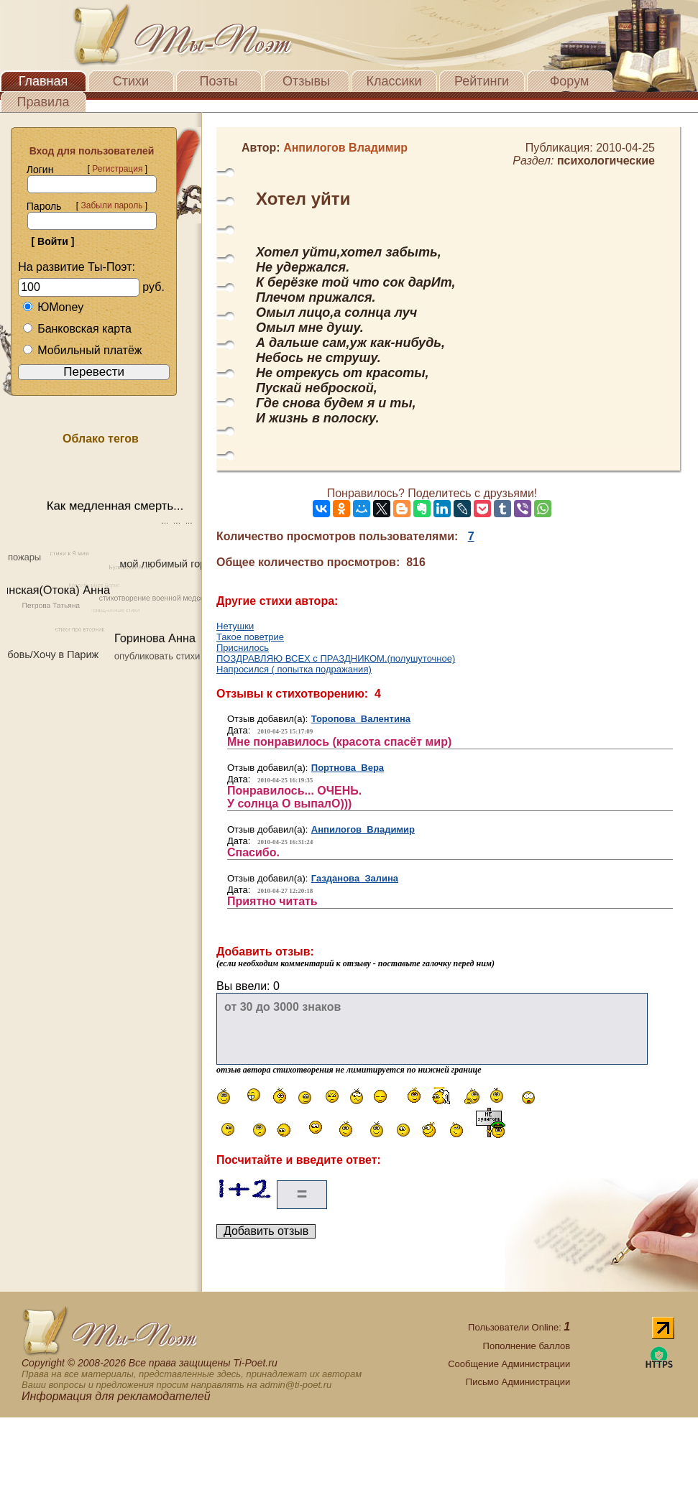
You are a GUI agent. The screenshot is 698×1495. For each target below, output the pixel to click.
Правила (43, 102)
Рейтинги (481, 81)
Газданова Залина (354, 878)
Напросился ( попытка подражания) (294, 669)
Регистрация (117, 169)
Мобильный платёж (82, 350)
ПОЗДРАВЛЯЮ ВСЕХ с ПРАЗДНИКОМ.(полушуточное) (335, 658)
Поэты (219, 81)
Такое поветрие (250, 636)
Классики (394, 81)
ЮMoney (52, 307)
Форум (569, 81)
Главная (43, 81)
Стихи (131, 81)
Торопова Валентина (360, 718)
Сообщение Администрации (509, 1364)
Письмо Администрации (518, 1381)
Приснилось (242, 647)
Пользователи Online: (519, 1327)
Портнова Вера (347, 767)
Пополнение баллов (527, 1346)
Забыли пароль (111, 205)
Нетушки (235, 626)
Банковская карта (77, 329)
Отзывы (306, 81)
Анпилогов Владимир (363, 829)
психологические (606, 160)
